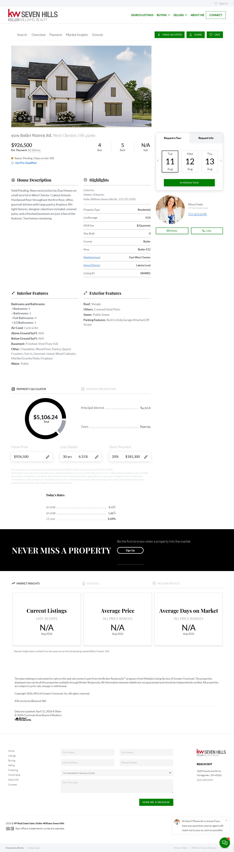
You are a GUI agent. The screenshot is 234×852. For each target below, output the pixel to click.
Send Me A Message (156, 802)
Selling (180, 15)
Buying (163, 15)
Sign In (221, 3)
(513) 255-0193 (205, 780)
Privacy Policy (180, 848)
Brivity (21, 848)
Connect (215, 15)
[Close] (226, 820)
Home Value (14, 775)
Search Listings (142, 15)
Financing (13, 770)
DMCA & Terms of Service (203, 848)
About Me (197, 15)
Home (11, 751)
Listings (12, 755)
